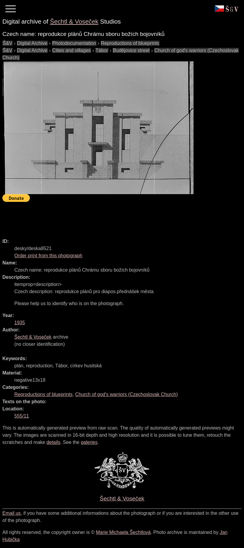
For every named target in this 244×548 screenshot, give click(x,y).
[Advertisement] (111, 217)
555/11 (21, 415)
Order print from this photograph (48, 255)
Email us (11, 513)
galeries (89, 442)
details (53, 442)
